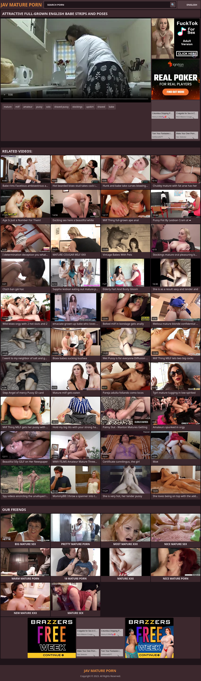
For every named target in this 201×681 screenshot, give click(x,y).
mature (8, 106)
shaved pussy (61, 106)
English (192, 4)
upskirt (90, 106)
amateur (27, 106)
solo (48, 106)
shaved (101, 106)
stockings (77, 106)
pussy (39, 106)
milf (17, 106)
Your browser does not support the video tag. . (76, 60)
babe (111, 106)
